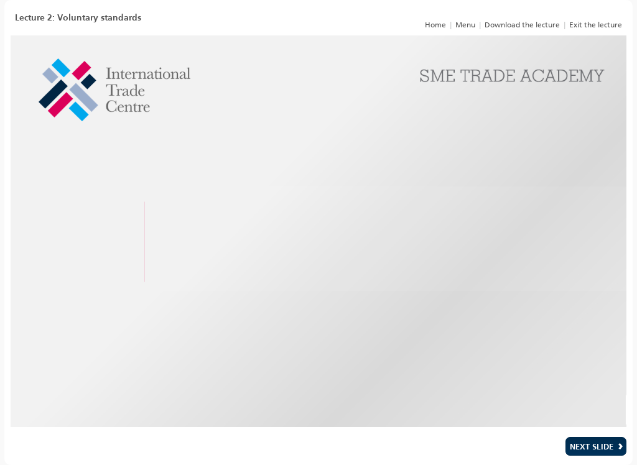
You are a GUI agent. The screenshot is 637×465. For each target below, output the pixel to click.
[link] (435, 24)
